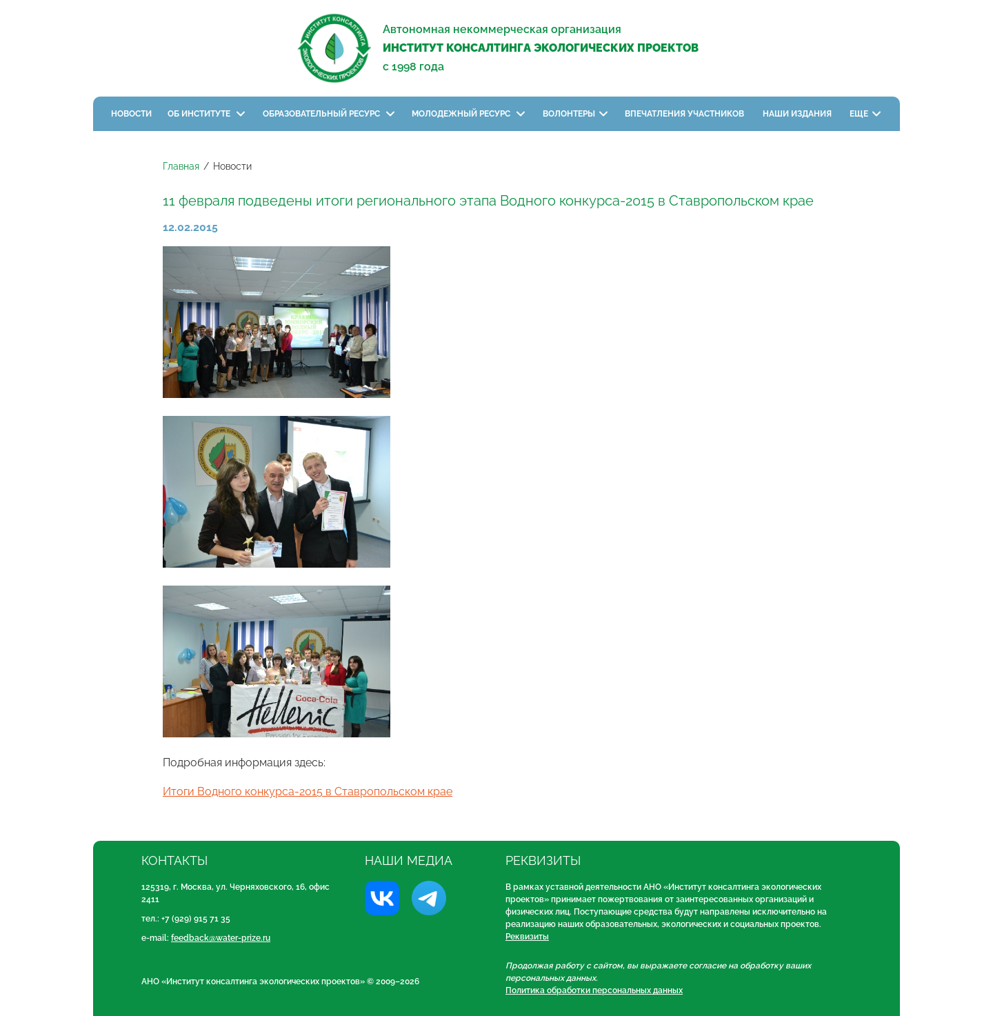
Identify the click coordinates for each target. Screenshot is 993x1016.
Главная (181, 166)
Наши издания (798, 114)
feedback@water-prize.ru (220, 938)
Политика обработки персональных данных (594, 990)
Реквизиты (527, 937)
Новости (131, 114)
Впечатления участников (685, 114)
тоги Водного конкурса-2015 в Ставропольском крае (311, 791)
